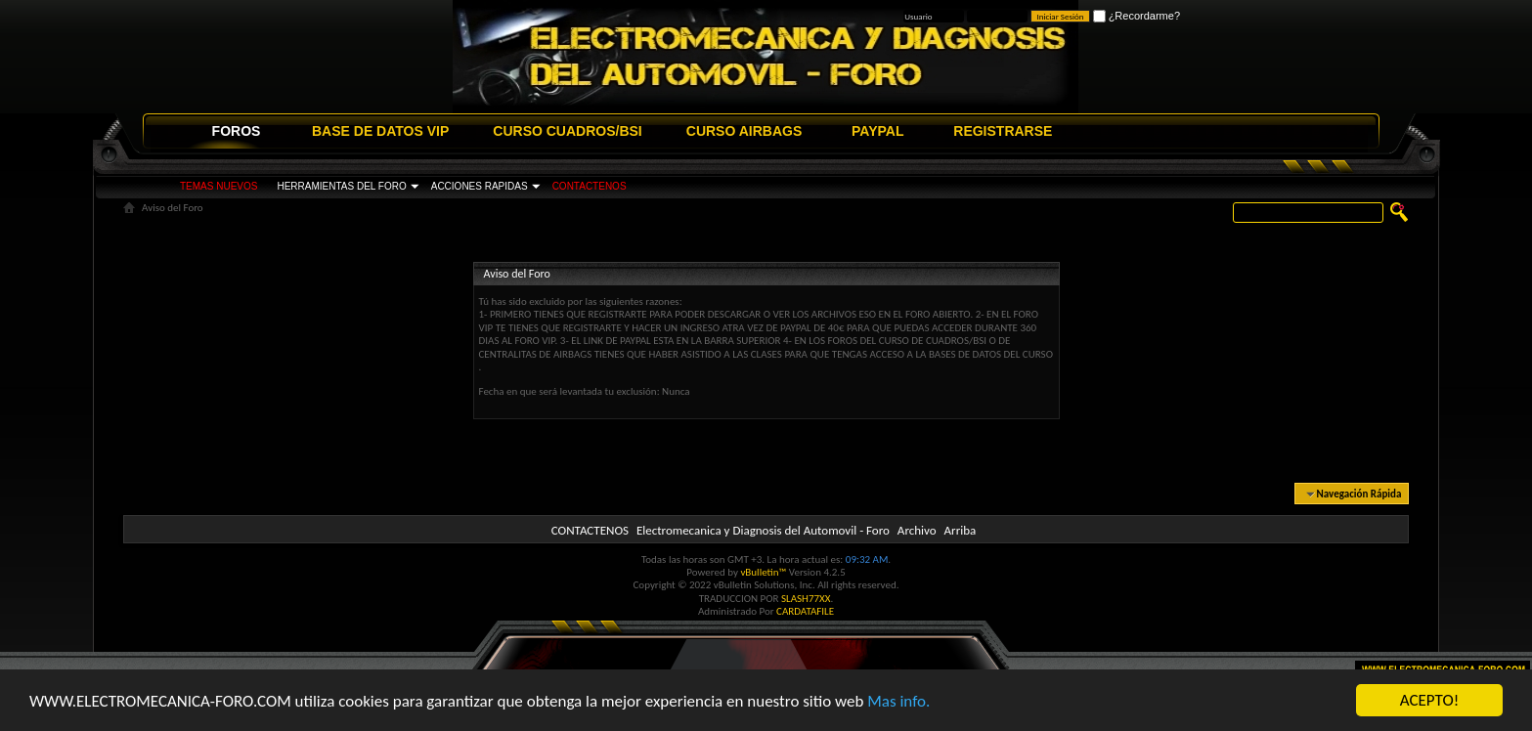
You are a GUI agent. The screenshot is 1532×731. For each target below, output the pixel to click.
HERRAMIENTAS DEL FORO (341, 186)
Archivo (917, 530)
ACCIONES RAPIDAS (479, 186)
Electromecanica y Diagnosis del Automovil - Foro (763, 530)
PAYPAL (877, 131)
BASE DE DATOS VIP (380, 131)
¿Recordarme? (1136, 16)
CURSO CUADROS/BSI (567, 131)
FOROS (236, 131)
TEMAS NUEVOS (218, 186)
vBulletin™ (763, 572)
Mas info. (898, 701)
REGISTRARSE (1002, 131)
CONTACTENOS (589, 186)
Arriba (960, 530)
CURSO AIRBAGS (744, 131)
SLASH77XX (806, 598)
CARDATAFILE (805, 611)
